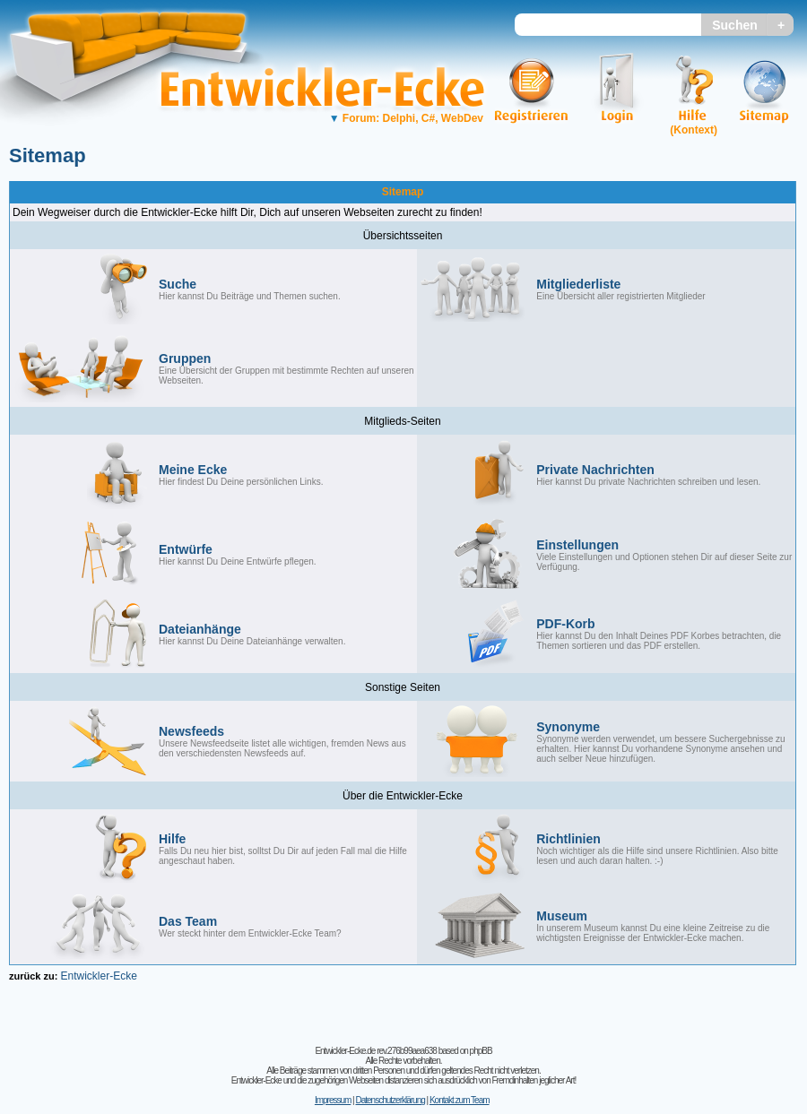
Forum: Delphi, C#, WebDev (406, 118)
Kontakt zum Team (460, 1100)
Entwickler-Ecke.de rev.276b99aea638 (375, 1051)
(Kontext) (693, 130)
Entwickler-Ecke (98, 976)
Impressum (333, 1100)
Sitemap (47, 155)
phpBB (481, 1051)
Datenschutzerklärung (389, 1100)
